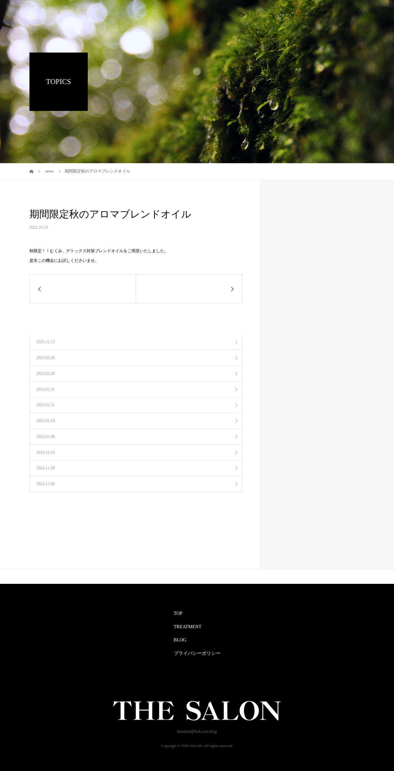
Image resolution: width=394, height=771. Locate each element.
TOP (178, 613)
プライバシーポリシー (197, 653)
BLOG (180, 639)
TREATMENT (188, 626)
